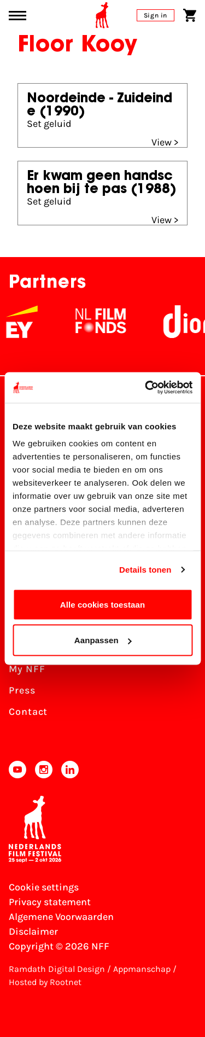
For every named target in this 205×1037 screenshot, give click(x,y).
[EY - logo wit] (27, 321)
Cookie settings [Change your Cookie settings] (44, 887)
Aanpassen (103, 640)
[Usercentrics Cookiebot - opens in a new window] (145, 388)
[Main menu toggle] (17, 15)
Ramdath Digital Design (57, 969)
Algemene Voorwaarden (61, 917)
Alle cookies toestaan (102, 604)
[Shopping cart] (189, 15)
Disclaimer (33, 931)
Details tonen (145, 569)
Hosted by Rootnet (45, 982)
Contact (28, 712)
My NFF (27, 669)
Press (22, 690)
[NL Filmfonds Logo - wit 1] (106, 321)
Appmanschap (142, 969)
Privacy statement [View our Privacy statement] (50, 902)
